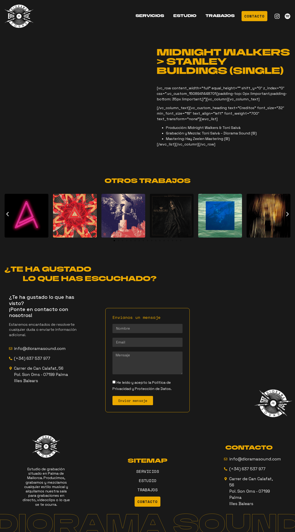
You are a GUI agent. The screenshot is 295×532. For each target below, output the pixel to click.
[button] (7, 214)
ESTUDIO (184, 16)
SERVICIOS (150, 16)
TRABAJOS (220, 16)
